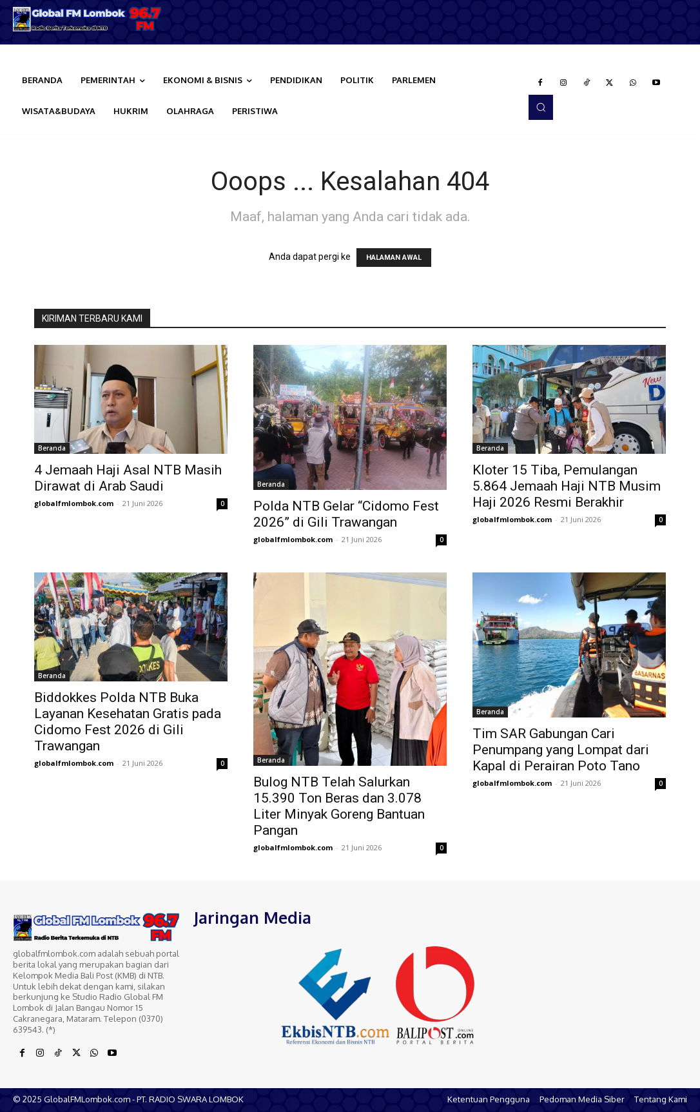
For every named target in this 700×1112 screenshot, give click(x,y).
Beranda (52, 448)
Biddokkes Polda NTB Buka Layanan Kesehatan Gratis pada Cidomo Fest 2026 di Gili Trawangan (127, 722)
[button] (541, 107)
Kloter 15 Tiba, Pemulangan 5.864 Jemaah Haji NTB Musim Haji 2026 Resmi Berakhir (566, 486)
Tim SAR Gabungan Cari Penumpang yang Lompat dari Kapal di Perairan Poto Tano (560, 750)
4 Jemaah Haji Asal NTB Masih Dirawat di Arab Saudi (128, 478)
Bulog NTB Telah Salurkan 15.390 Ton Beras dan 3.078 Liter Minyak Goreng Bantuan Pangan (339, 806)
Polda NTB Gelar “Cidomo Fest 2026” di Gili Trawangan (346, 514)
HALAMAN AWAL (394, 257)
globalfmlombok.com (73, 503)
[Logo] (87, 19)
